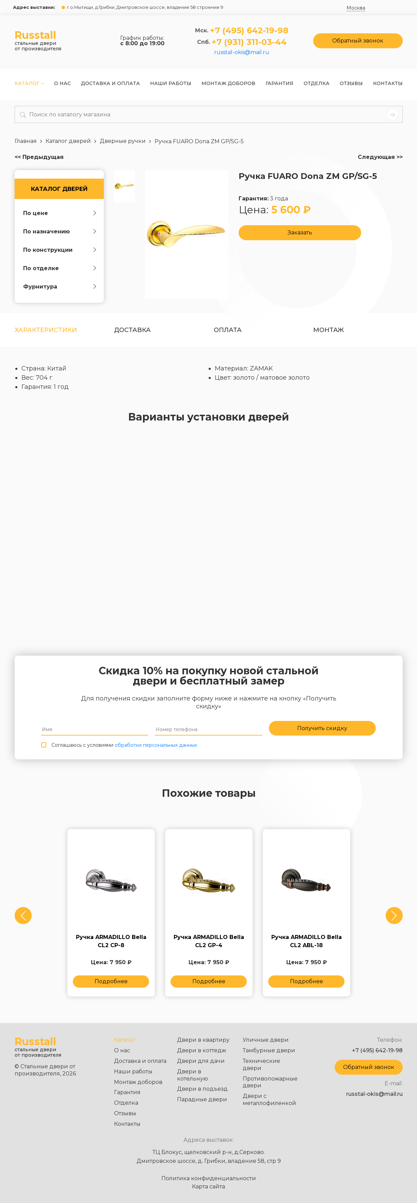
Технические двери (261, 1064)
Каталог (29, 83)
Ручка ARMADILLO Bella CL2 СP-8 (111, 945)
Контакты (388, 83)
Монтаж (328, 330)
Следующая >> (380, 157)
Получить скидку (322, 729)
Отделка (317, 83)
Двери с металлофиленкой (269, 1099)
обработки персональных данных (156, 747)
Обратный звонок (357, 40)
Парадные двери (202, 1099)
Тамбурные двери (269, 1050)
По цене (35, 213)
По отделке (41, 268)
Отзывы (351, 83)
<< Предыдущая (39, 157)
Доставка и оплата (110, 83)
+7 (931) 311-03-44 (249, 42)
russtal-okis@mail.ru (241, 52)
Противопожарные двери (270, 1082)
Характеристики (46, 330)
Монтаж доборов (228, 83)
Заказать (300, 233)
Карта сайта (208, 1186)
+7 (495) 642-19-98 (249, 31)
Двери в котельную (192, 1075)
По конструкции (48, 250)
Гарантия (279, 83)
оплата (228, 330)
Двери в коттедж (201, 1050)
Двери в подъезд (202, 1089)
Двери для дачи (201, 1061)
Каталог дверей (59, 188)
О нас (62, 83)
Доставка (132, 330)
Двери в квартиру (203, 1040)
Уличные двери (266, 1040)
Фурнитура (40, 286)
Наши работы (170, 83)
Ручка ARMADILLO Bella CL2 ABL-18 (306, 945)
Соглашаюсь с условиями (124, 747)
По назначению (46, 231)
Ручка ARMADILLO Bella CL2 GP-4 (209, 945)
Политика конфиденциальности (208, 1178)
